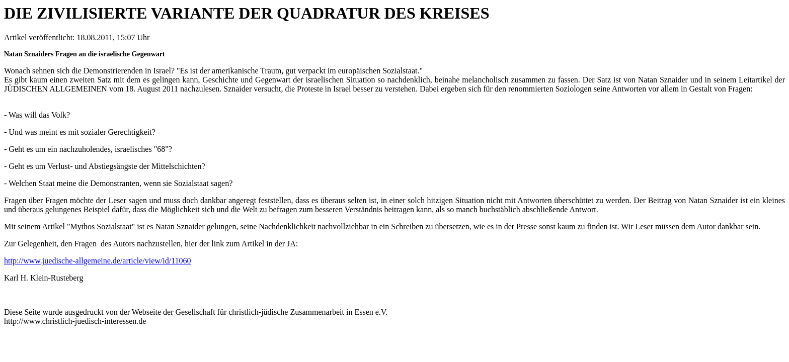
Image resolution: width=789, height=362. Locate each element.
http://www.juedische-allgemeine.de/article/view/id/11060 (97, 260)
